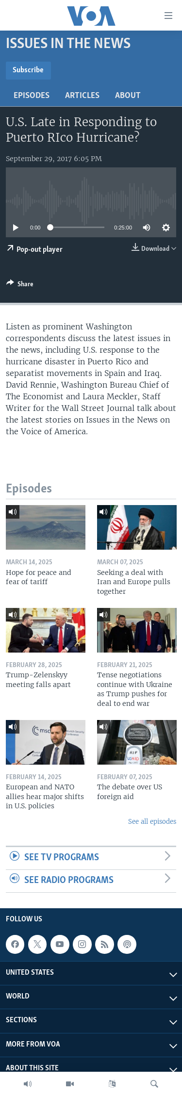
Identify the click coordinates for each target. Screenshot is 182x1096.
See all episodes (152, 822)
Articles (82, 95)
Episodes (32, 95)
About (128, 95)
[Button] (19, 286)
